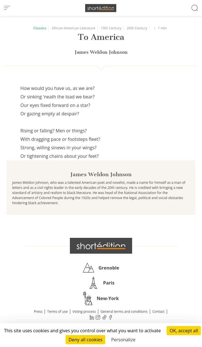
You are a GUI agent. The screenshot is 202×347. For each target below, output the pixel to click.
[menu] (7, 8)
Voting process (84, 311)
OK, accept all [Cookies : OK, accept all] (183, 330)
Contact (158, 311)
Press (38, 311)
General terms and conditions (123, 311)
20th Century (137, 28)
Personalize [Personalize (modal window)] (123, 340)
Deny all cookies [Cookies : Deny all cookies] (85, 340)
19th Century (111, 28)
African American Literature (73, 28)
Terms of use (57, 311)
